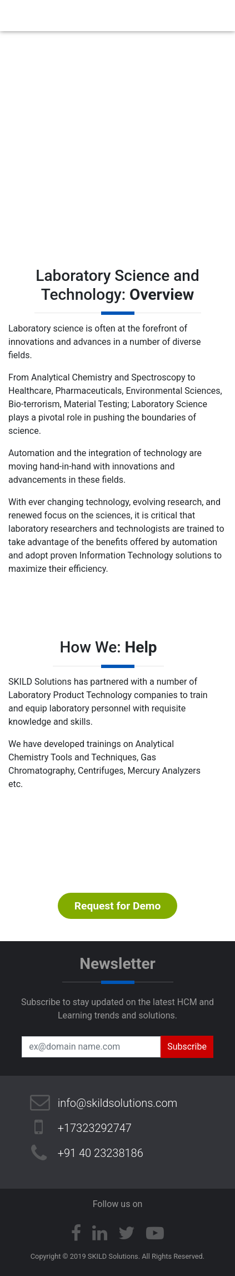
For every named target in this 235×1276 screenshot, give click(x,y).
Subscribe (187, 1046)
